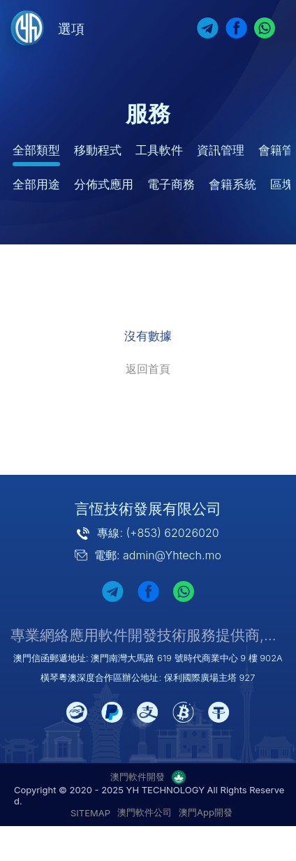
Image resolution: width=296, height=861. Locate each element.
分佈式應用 (103, 184)
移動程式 (97, 150)
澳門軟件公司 (144, 812)
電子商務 (171, 184)
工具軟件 (159, 150)
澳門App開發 (205, 812)
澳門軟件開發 (137, 776)
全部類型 (36, 150)
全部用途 (36, 184)
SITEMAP (90, 812)
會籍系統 (232, 184)
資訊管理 (220, 150)
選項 (71, 28)
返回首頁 (148, 369)
